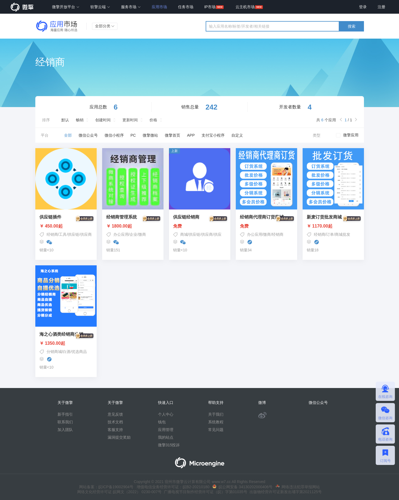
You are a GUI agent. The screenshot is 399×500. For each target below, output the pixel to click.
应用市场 (159, 7)
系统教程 (215, 422)
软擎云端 (100, 7)
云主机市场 (245, 7)
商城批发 (342, 234)
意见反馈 (115, 414)
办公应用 (121, 234)
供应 (218, 234)
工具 (63, 234)
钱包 (162, 422)
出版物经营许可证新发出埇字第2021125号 (284, 492)
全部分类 (105, 26)
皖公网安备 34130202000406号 (242, 487)
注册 (381, 7)
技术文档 (115, 422)
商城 (184, 234)
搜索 (351, 26)
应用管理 (165, 429)
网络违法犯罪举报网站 (298, 487)
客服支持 (115, 429)
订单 (330, 234)
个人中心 (165, 414)
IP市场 (210, 7)
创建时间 (103, 120)
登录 (363, 7)
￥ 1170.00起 (333, 226)
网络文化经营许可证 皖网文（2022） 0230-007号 (119, 492)
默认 (65, 120)
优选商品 (79, 352)
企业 (133, 234)
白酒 (66, 352)
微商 (142, 234)
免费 (199, 226)
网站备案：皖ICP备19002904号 (106, 487)
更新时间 (130, 120)
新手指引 (65, 414)
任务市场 (185, 7)
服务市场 (131, 7)
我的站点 (165, 437)
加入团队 (65, 429)
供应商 (86, 234)
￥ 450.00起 (66, 226)
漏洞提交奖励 (119, 437)
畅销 (80, 120)
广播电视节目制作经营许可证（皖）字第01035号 (204, 492)
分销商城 (54, 352)
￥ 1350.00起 (66, 343)
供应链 (73, 234)
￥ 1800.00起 (132, 226)
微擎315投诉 (169, 445)
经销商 (52, 234)
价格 (153, 120)
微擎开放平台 (65, 7)
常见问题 (215, 429)
